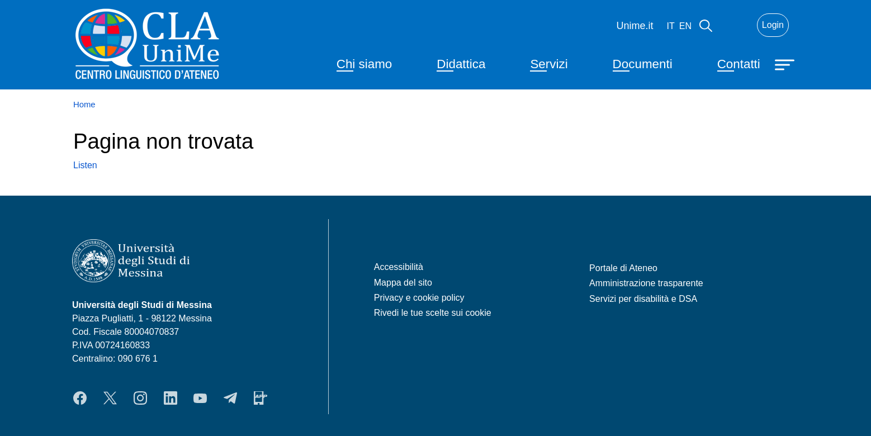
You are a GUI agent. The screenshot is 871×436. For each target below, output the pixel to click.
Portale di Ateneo (623, 268)
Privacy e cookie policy (419, 297)
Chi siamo (364, 64)
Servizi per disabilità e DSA (643, 299)
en (685, 26)
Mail (734, 25)
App (260, 398)
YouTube (200, 398)
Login (773, 25)
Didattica (461, 64)
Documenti (643, 64)
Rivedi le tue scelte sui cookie (432, 312)
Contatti (738, 64)
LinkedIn (170, 398)
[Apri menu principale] (786, 63)
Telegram (230, 398)
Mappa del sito (403, 282)
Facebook (80, 398)
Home (84, 104)
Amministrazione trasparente (646, 283)
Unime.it (635, 25)
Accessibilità (398, 267)
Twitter (110, 398)
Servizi (548, 64)
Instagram (140, 398)
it (671, 26)
